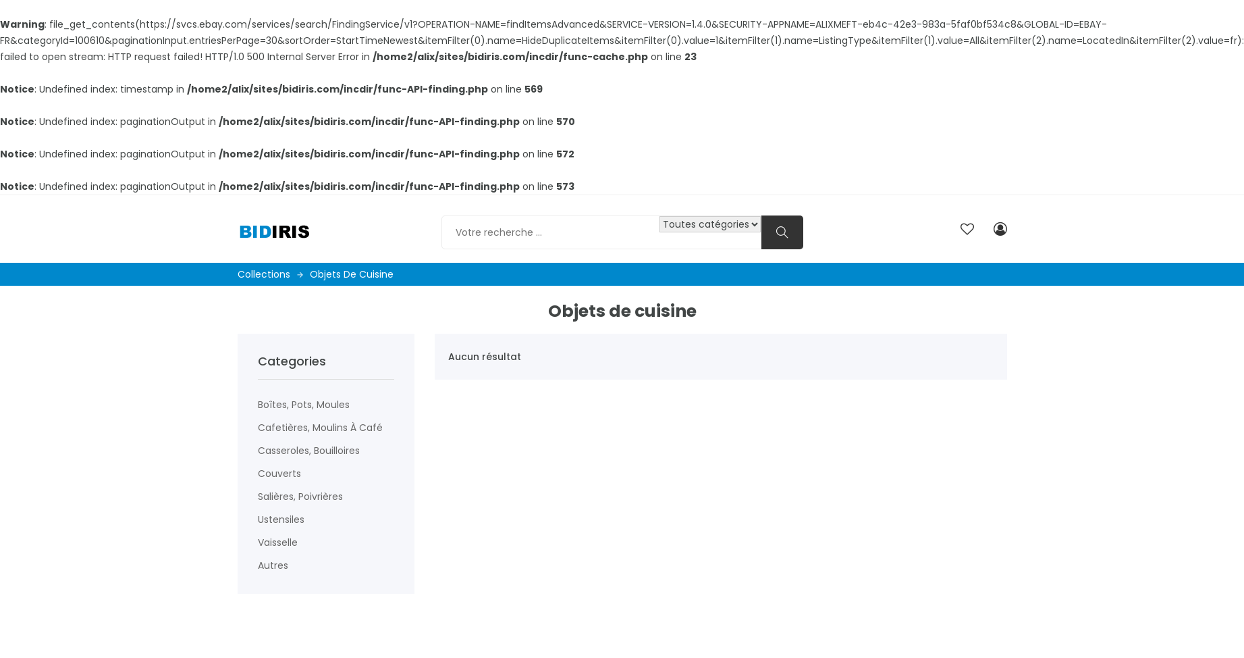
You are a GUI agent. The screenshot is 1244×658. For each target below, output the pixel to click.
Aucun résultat (484, 356)
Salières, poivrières (300, 496)
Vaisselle (278, 542)
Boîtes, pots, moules (304, 404)
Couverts (279, 473)
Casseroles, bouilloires (309, 450)
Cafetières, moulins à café (320, 427)
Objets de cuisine (352, 274)
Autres (273, 565)
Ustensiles (281, 519)
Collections (270, 274)
